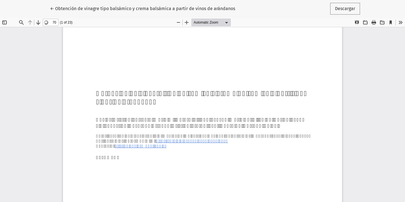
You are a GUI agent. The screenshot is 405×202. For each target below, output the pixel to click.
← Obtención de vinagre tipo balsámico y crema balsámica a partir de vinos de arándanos (142, 8)
